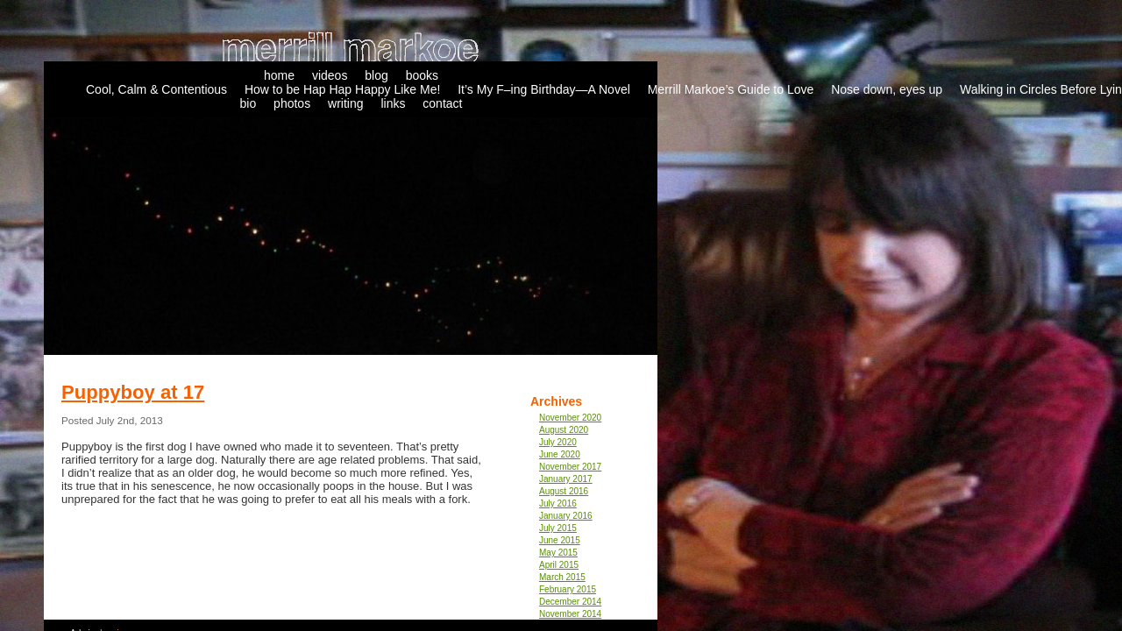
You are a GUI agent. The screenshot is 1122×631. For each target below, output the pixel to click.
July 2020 (558, 442)
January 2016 (566, 516)
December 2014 (570, 601)
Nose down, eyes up (886, 89)
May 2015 (558, 552)
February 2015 (567, 589)
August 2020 (563, 430)
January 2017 (566, 479)
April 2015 (559, 565)
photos (291, 103)
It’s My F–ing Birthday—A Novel (544, 89)
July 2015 (558, 528)
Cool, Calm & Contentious (156, 89)
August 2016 (563, 491)
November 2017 (570, 466)
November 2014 (570, 614)
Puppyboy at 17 (132, 392)
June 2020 (559, 454)
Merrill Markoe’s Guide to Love (731, 89)
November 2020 (570, 417)
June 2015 (559, 540)
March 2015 (562, 577)
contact (442, 103)
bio (248, 103)
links (392, 103)
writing (345, 103)
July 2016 (558, 503)
